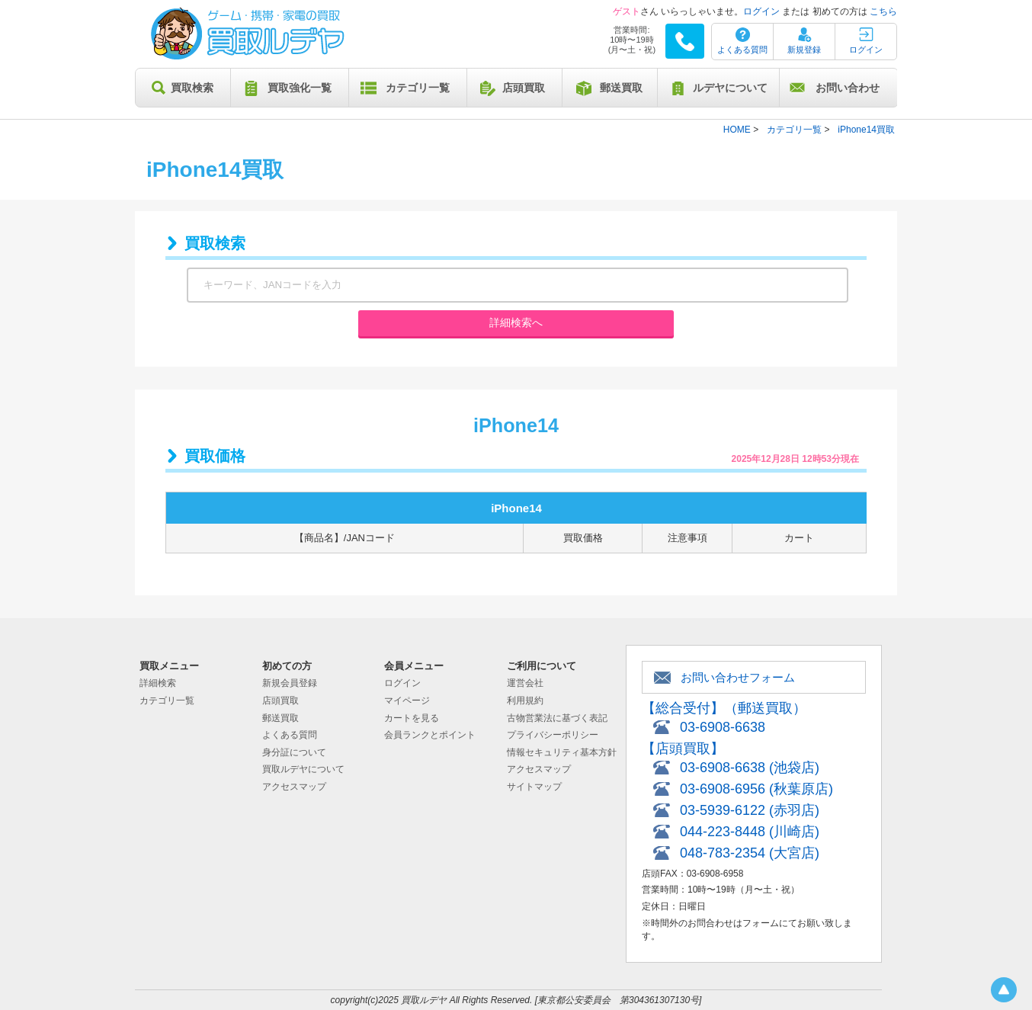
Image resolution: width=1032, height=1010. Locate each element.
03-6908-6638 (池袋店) (749, 767)
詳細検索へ (516, 322)
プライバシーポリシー (552, 734)
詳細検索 (157, 683)
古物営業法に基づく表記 (557, 718)
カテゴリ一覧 (418, 88)
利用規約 (525, 700)
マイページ (407, 700)
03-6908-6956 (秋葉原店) (756, 789)
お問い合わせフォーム (738, 677)
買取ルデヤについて (303, 769)
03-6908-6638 (722, 727)
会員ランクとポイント (430, 734)
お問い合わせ (848, 88)
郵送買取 (621, 88)
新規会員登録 (289, 683)
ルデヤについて (730, 88)
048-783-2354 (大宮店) (749, 853)
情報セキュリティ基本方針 (562, 752)
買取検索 (192, 88)
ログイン (761, 11)
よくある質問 (742, 49)
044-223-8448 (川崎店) (749, 831)
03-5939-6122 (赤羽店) (749, 810)
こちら (883, 11)
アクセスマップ (294, 786)
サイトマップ (534, 786)
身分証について (294, 752)
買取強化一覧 (300, 88)
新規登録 (804, 49)
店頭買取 (523, 88)
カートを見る (411, 718)
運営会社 (525, 683)
